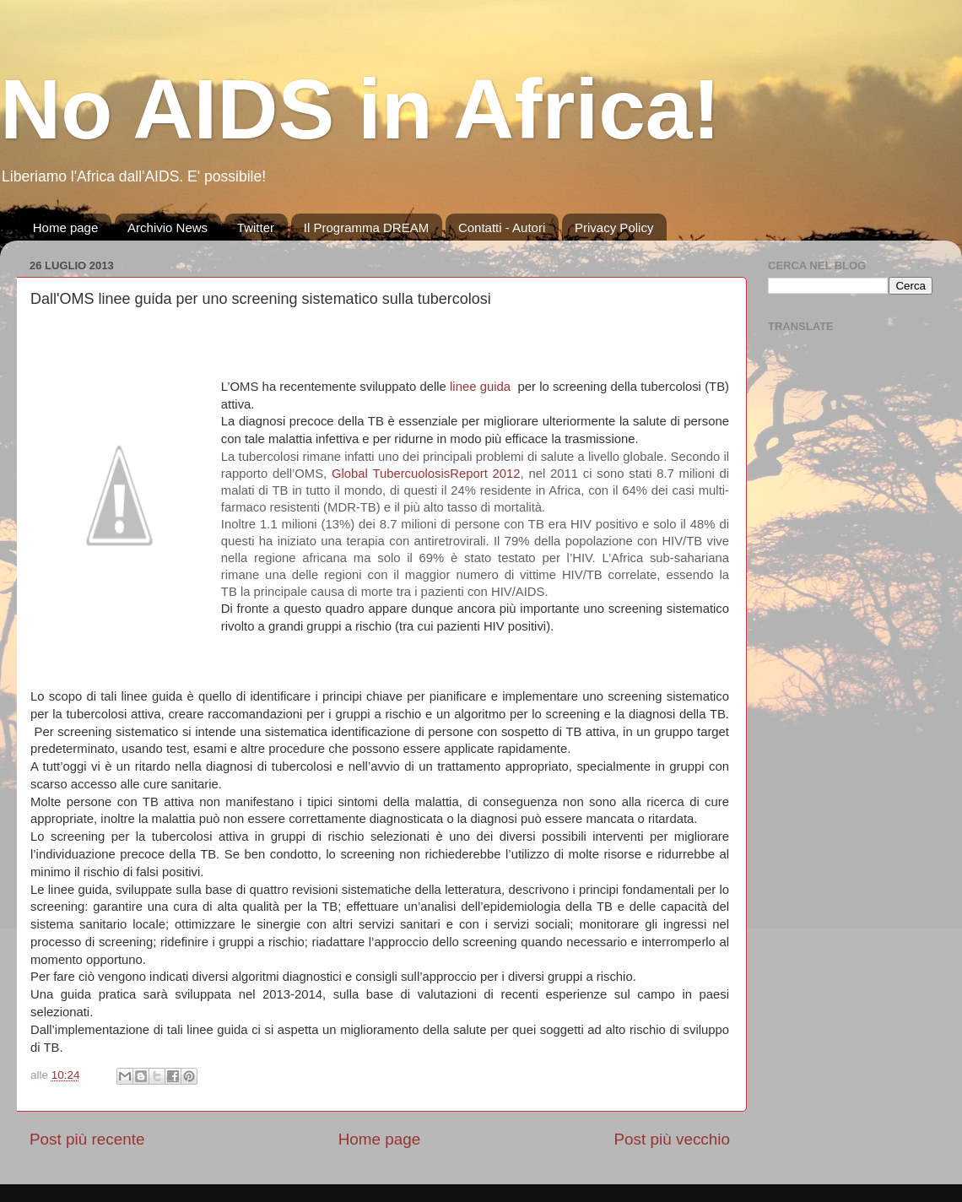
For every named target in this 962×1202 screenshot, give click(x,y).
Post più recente (87, 1139)
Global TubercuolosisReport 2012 (426, 473)
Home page (66, 227)
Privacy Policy (614, 227)
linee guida (480, 386)
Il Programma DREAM (366, 227)
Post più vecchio (671, 1139)
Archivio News (167, 227)
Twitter (255, 227)
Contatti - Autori (501, 227)
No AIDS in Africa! (360, 109)
